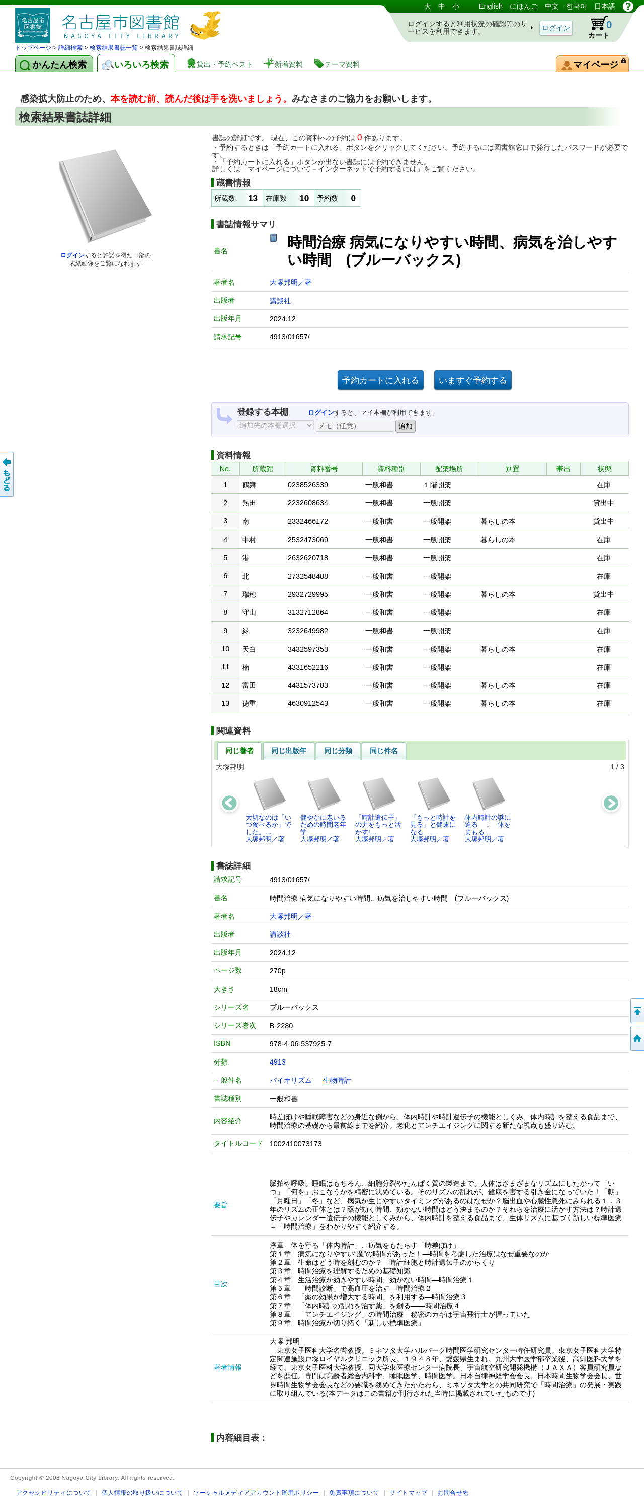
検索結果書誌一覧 (114, 47)
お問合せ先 (453, 1492)
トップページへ (636, 1038)
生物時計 (337, 1080)
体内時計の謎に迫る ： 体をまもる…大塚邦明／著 (488, 809)
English (491, 6)
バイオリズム (291, 1080)
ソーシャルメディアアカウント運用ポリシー (256, 1492)
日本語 (604, 6)
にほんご (524, 6)
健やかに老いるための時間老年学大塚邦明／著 (323, 809)
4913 (278, 1062)
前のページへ (7, 474)
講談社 (280, 301)
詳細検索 (70, 47)
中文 (552, 6)
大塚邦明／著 (291, 282)
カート (595, 27)
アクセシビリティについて (54, 1492)
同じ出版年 (288, 751)
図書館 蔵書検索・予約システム (121, 21)
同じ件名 (384, 751)
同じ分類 (338, 751)
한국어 (576, 6)
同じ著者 (239, 751)
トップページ (33, 47)
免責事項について (354, 1492)
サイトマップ (408, 1492)
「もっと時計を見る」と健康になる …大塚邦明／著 (433, 809)
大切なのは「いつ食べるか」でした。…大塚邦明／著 (268, 809)
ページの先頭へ (636, 1010)
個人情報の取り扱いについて (143, 1492)
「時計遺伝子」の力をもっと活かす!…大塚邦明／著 (378, 809)
